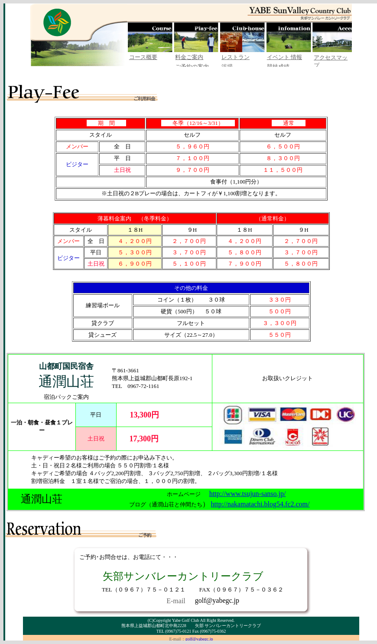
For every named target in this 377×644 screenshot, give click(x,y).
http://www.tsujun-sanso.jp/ (247, 493)
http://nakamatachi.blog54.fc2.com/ (260, 504)
